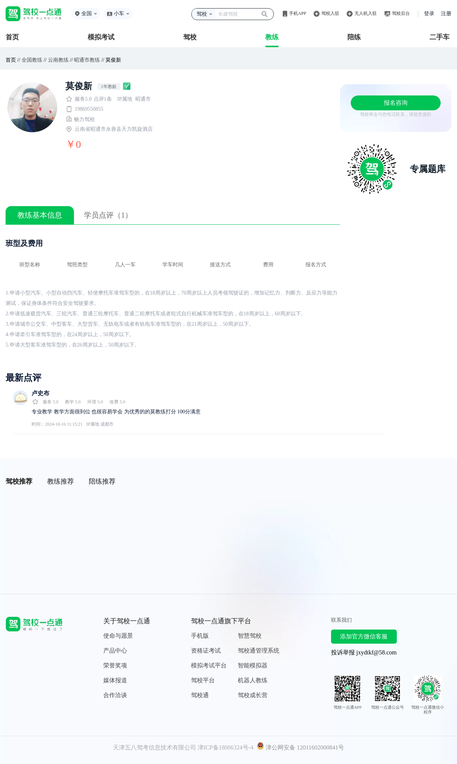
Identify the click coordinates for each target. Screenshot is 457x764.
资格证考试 (206, 650)
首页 (12, 37)
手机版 (200, 636)
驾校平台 (203, 680)
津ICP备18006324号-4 (225, 747)
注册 (446, 13)
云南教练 (58, 60)
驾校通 (200, 695)
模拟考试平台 (209, 665)
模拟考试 (101, 37)
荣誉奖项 (115, 665)
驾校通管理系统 (258, 650)
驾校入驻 (330, 13)
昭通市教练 (87, 60)
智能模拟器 (253, 665)
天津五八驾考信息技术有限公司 (154, 747)
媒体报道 (115, 680)
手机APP (297, 13)
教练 (272, 37)
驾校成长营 (253, 695)
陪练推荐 (102, 481)
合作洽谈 (115, 695)
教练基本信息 (39, 215)
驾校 (190, 37)
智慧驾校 (250, 636)
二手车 (440, 37)
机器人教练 (253, 680)
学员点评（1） (108, 215)
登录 (429, 13)
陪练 (354, 37)
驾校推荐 (19, 481)
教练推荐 (60, 481)
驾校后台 (401, 13)
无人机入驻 (365, 13)
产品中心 (115, 650)
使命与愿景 (118, 636)
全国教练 (32, 60)
